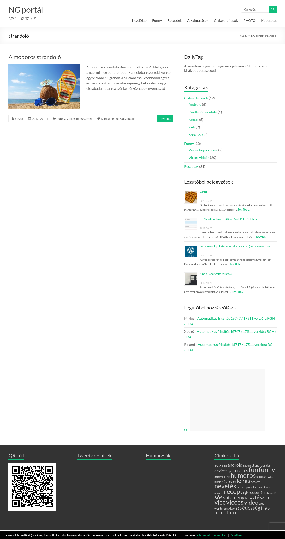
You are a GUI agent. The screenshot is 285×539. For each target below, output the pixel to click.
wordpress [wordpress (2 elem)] (221, 508)
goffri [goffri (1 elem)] (227, 476)
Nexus (193, 119)
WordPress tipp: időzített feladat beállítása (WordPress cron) (235, 246)
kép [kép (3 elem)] (224, 481)
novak (19, 118)
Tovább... (165, 118)
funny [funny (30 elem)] (267, 469)
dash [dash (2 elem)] (269, 465)
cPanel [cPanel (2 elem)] (256, 465)
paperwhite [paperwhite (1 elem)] (250, 487)
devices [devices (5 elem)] (220, 470)
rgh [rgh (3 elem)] (245, 493)
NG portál (25, 9)
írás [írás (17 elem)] (265, 507)
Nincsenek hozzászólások (118, 118)
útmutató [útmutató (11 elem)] (225, 512)
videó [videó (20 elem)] (251, 502)
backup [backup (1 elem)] (247, 465)
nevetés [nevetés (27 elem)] (225, 486)
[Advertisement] (227, 400)
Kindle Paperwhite (203, 112)
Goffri (203, 191)
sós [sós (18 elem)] (218, 497)
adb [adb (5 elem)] (217, 465)
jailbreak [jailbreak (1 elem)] (261, 476)
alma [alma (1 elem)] (224, 465)
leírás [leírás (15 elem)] (243, 480)
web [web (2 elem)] (261, 503)
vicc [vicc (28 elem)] (220, 502)
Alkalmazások (197, 20)
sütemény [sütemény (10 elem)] (233, 497)
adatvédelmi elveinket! (212, 535)
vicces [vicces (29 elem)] (235, 502)
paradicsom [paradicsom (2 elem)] (264, 487)
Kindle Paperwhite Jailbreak (216, 273)
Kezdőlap (139, 20)
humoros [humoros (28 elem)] (243, 475)
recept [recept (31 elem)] (233, 491)
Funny (157, 20)
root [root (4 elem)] (252, 492)
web (192, 127)
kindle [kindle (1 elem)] (217, 481)
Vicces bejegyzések (79, 118)
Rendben (236, 535)
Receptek (174, 20)
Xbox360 (196, 134)
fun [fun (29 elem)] (253, 469)
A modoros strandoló (34, 56)
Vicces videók (199, 157)
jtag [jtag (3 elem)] (270, 476)
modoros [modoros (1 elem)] (255, 481)
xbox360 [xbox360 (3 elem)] (235, 508)
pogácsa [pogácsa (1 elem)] (218, 492)
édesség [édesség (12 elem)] (251, 508)
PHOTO (249, 20)
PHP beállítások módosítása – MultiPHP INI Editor (228, 219)
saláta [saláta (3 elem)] (260, 493)
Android (195, 104)
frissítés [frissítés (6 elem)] (241, 470)
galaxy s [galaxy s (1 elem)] (218, 476)
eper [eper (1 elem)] (230, 471)
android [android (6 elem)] (235, 464)
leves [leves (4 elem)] (232, 481)
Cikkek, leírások (226, 20)
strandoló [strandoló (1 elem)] (271, 492)
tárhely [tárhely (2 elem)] (249, 498)
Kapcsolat (269, 20)
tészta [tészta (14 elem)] (262, 497)
